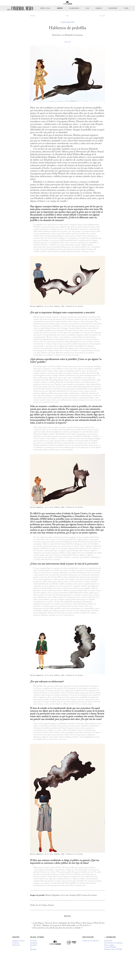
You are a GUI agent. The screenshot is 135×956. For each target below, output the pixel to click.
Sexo (67, 15)
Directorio (16, 945)
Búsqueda (99, 8)
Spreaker (33, 949)
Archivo (60, 8)
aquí (77, 925)
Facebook (33, 945)
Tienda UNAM (110, 947)
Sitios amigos (109, 945)
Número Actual (45, 8)
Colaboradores (74, 8)
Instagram (33, 943)
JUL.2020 (102, 15)
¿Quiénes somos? (18, 941)
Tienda (126, 8)
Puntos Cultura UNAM (113, 949)
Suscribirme (112, 8)
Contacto (15, 943)
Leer (67, 42)
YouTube (33, 941)
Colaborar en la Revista (90, 941)
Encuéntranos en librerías (113, 943)
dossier (32, 15)
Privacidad (108, 941)
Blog (87, 8)
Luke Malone (67, 22)
